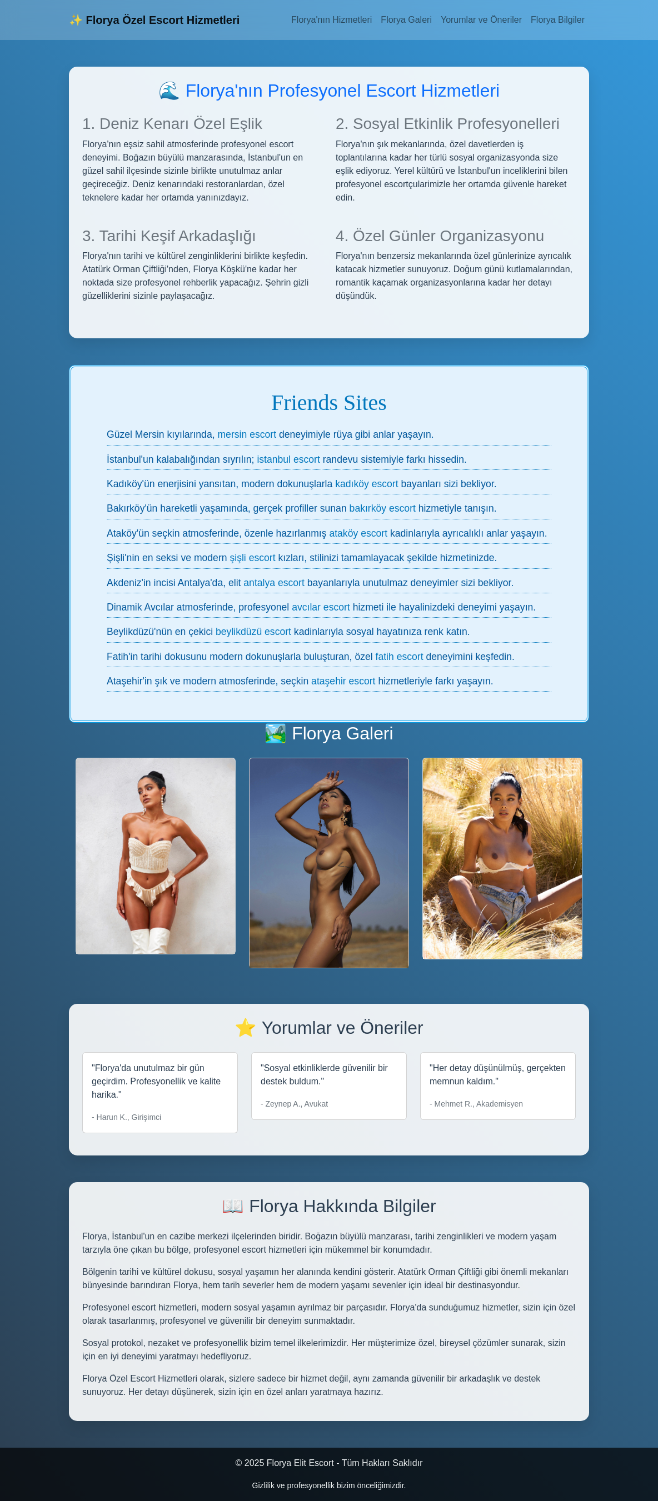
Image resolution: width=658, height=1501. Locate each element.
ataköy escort (358, 533)
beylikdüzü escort (253, 631)
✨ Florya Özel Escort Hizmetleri (154, 20)
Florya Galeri (406, 19)
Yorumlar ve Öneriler (481, 19)
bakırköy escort (383, 508)
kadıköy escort (366, 483)
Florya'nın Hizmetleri (331, 19)
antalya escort (274, 582)
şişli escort (252, 557)
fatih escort (399, 656)
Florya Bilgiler (558, 19)
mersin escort (246, 434)
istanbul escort (288, 459)
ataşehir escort (343, 681)
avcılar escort (321, 607)
